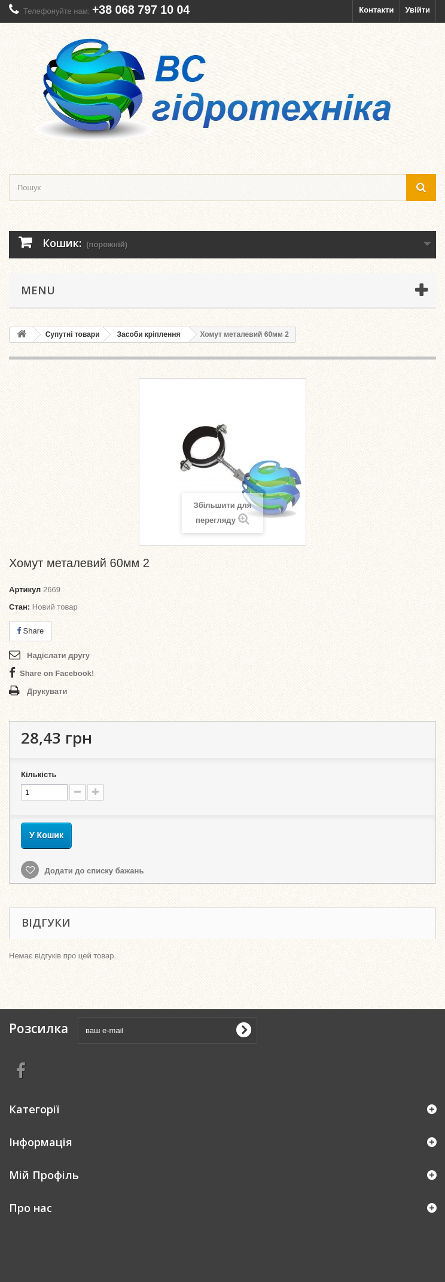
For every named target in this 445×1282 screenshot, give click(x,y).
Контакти (376, 9)
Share (30, 630)
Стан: (19, 606)
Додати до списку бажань (93, 870)
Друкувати (47, 691)
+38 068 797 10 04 (141, 9)
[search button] (421, 187)
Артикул (25, 589)
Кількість (39, 774)
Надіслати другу (58, 655)
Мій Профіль (44, 1175)
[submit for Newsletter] (243, 1030)
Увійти (417, 9)
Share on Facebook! (57, 673)
